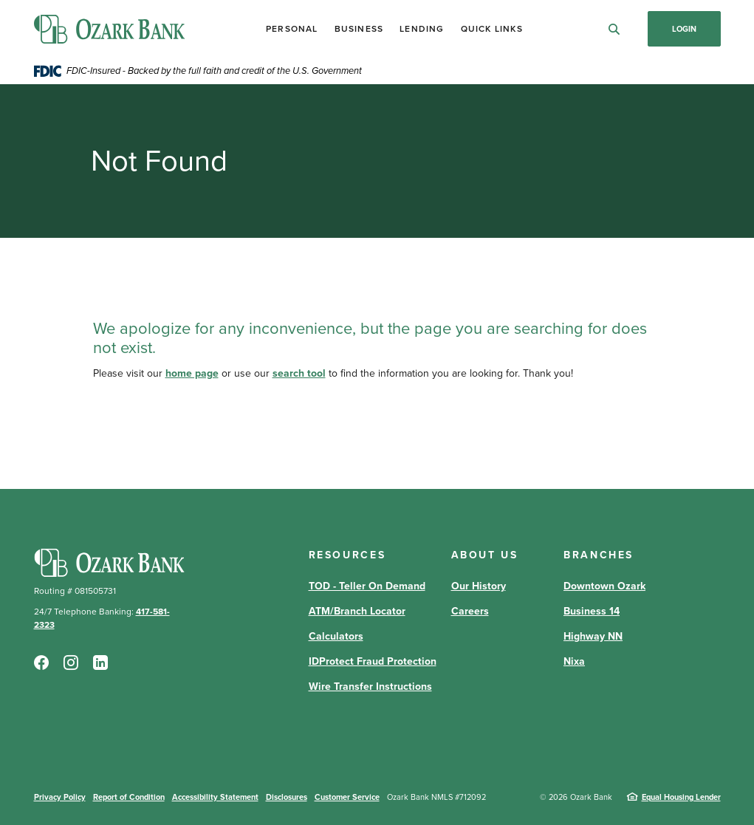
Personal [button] (292, 28)
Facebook (41, 662)
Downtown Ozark (604, 586)
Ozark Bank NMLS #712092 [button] (436, 797)
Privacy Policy (60, 797)
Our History (478, 586)
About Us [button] (484, 555)
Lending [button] (422, 28)
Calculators (336, 636)
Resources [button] (347, 555)
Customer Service (347, 797)
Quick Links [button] (492, 28)
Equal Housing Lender (681, 797)
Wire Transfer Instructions (370, 686)
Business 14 (591, 611)
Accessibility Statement (215, 797)
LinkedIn (100, 662)
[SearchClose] (614, 29)
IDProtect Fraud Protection (372, 661)
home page (192, 373)
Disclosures (286, 797)
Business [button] (359, 28)
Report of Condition (129, 797)
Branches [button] (598, 555)
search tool (299, 373)
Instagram (71, 662)
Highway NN (593, 636)
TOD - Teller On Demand (367, 586)
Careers (470, 611)
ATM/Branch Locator (357, 611)
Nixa (574, 661)
